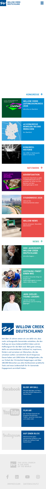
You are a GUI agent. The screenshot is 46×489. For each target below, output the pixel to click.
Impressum (13, 484)
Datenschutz (31, 484)
